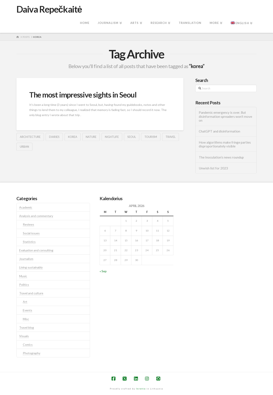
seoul (131, 136)
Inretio (141, 388)
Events (27, 310)
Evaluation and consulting (36, 250)
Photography (31, 353)
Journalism (26, 259)
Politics (24, 284)
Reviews (28, 224)
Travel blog (26, 327)
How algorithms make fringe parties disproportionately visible (225, 144)
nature (91, 136)
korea (72, 136)
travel (171, 136)
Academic (25, 207)
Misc (26, 319)
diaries (54, 136)
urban (24, 146)
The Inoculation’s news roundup (221, 157)
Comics (28, 344)
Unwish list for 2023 (213, 168)
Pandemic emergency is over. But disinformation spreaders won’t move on (225, 116)
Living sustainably (31, 267)
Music (23, 276)
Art (25, 301)
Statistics (29, 241)
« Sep (103, 271)
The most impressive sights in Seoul (82, 94)
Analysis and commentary (36, 216)
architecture (30, 136)
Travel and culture (31, 293)
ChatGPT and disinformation (219, 131)
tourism (150, 136)
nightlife (112, 136)
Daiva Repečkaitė (49, 9)
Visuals (24, 336)
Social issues (31, 233)
